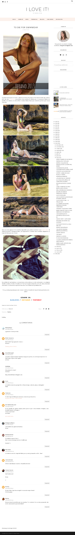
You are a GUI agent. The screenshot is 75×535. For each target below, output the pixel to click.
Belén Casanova (9, 338)
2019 (56, 132)
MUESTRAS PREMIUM (61, 176)
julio (57, 154)
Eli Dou (7, 486)
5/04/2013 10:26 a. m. (9, 451)
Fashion (9, 312)
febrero (58, 250)
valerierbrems (9, 459)
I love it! (37, 9)
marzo (57, 248)
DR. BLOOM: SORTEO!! (64, 92)
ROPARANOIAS (9, 434)
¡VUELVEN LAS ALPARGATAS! (63, 171)
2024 (56, 123)
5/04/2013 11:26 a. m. (9, 461)
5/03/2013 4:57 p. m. (9, 367)
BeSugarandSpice (10, 423)
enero (57, 252)
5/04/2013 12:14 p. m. (9, 471)
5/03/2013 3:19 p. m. (9, 329)
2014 (56, 141)
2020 (56, 130)
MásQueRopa (8, 327)
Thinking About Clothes (11, 346)
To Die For (12, 99)
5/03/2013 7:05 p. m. (9, 406)
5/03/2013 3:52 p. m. (9, 339)
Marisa (7, 498)
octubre (58, 148)
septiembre (59, 150)
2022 (56, 127)
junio (57, 155)
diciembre (58, 145)
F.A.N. (6, 381)
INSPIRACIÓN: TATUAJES (62, 161)
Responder (47, 334)
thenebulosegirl (9, 353)
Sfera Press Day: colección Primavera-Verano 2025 (65, 105)
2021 (56, 128)
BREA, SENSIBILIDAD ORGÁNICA (64, 190)
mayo (57, 157)
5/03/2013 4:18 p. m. (9, 354)
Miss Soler (8, 449)
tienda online (45, 230)
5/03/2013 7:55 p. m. (9, 424)
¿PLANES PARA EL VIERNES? (63, 178)
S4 (57, 217)
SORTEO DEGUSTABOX (62, 227)
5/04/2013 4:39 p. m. (9, 488)
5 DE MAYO (59, 234)
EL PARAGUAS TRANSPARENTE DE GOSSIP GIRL (65, 99)
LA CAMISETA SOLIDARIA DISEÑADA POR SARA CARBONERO (62, 205)
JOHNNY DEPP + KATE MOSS (63, 219)
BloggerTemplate (17, 533)
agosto (58, 152)
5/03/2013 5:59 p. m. (9, 394)
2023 (56, 125)
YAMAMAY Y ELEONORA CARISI (64, 208)
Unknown (7, 393)
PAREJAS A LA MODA (61, 236)
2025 (56, 121)
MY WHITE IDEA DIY (10, 404)
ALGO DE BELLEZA (61, 195)
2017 (56, 136)
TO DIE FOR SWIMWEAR (62, 238)
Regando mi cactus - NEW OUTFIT (13, 398)
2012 (56, 253)
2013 (56, 143)
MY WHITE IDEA (9, 416)
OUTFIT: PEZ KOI (60, 232)
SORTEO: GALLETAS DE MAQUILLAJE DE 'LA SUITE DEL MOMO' (64, 164)
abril (57, 246)
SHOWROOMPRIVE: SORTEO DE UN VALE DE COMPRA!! (65, 111)
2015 (56, 139)
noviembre (59, 146)
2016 (56, 137)
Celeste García (9, 470)
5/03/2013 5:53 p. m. (9, 382)
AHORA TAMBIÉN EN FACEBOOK (64, 159)
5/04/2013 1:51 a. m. (9, 436)
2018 (56, 134)
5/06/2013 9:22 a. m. (9, 500)
